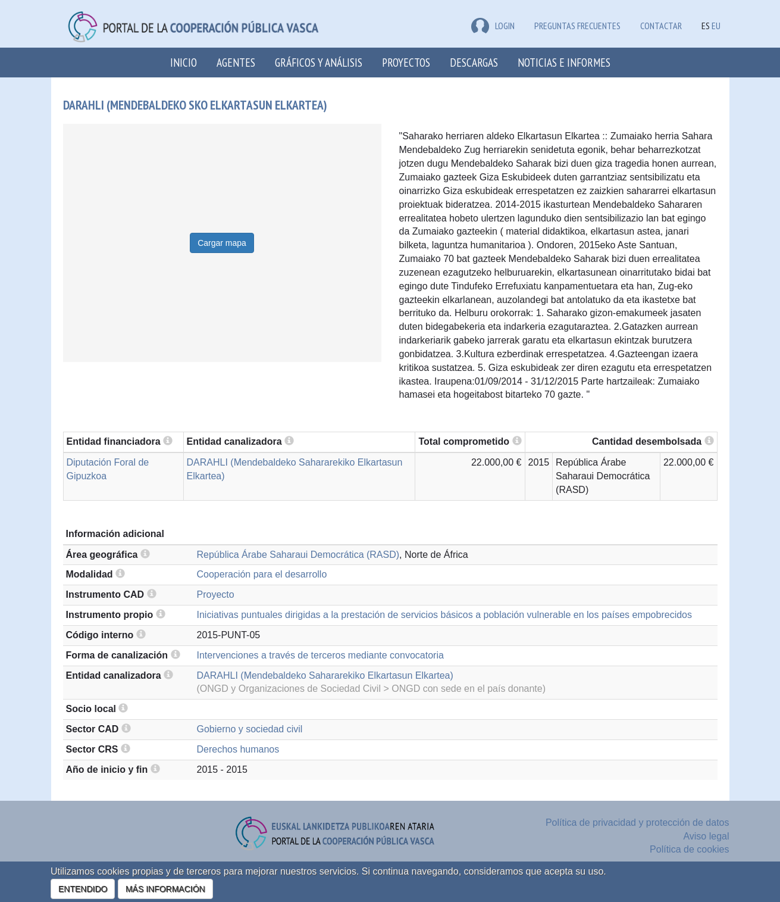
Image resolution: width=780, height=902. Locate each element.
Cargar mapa (222, 243)
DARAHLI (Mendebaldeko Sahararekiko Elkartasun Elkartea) (325, 675)
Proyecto (215, 594)
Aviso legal (706, 836)
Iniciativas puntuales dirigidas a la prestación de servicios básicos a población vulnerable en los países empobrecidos (444, 615)
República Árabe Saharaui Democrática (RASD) (298, 555)
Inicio (183, 62)
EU (716, 26)
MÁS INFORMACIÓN (165, 889)
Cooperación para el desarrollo (262, 574)
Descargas (474, 62)
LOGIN (493, 26)
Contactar (661, 26)
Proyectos (406, 62)
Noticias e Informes (564, 62)
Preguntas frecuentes (577, 26)
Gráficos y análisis (318, 62)
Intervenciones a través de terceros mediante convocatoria (320, 655)
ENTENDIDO (82, 889)
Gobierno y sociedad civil (250, 729)
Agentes (236, 62)
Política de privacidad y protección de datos (637, 822)
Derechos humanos (238, 749)
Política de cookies (689, 849)
